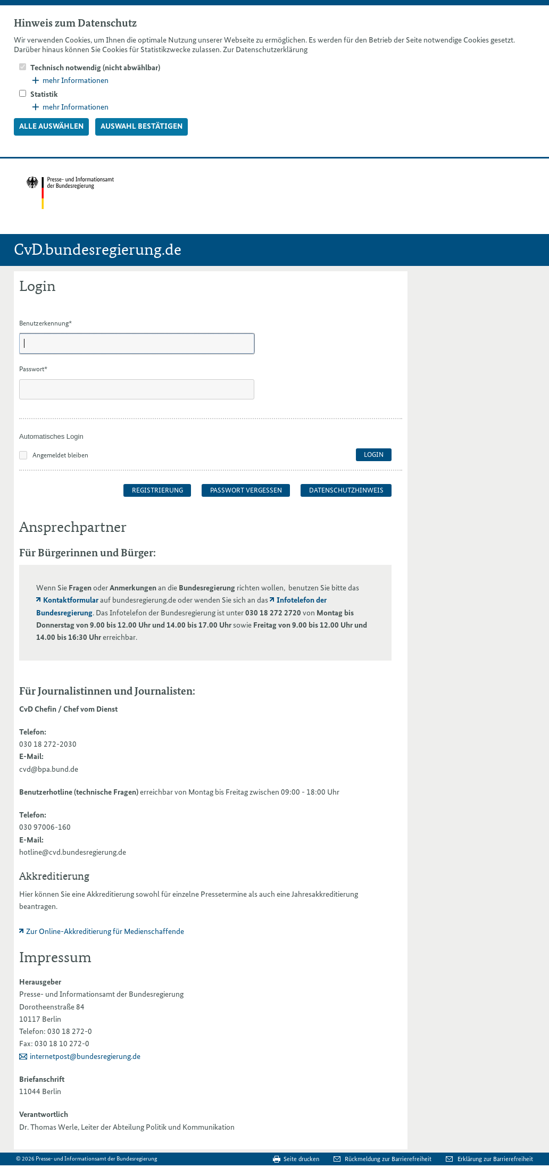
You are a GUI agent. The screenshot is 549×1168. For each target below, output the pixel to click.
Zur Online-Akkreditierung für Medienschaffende (105, 931)
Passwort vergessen (246, 490)
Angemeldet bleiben (60, 455)
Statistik (44, 94)
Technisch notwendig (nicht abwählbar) (95, 67)
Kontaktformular (70, 600)
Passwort (33, 369)
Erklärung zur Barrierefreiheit (495, 1159)
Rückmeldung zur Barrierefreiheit (389, 1159)
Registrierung (157, 490)
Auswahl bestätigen (141, 126)
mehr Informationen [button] (70, 80)
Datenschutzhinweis (346, 490)
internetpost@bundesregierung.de (85, 1056)
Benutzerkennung (45, 323)
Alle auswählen (51, 126)
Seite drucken (301, 1159)
